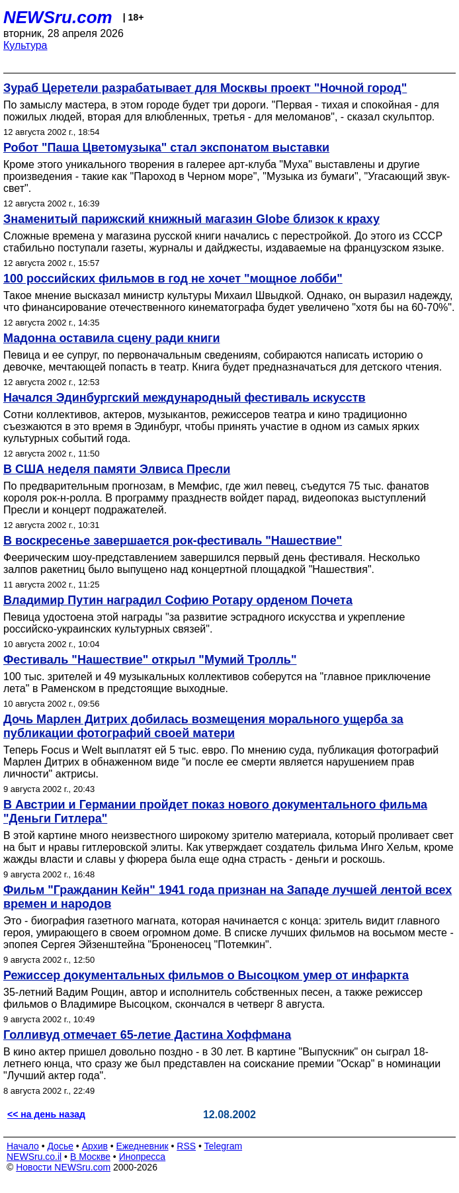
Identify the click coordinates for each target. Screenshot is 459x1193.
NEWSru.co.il (34, 1156)
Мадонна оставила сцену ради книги (111, 338)
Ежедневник (142, 1146)
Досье (60, 1146)
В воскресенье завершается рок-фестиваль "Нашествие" (172, 540)
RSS (186, 1146)
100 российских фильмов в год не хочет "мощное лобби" (173, 278)
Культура (25, 45)
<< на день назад (46, 1114)
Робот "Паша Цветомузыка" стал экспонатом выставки (166, 147)
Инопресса (142, 1156)
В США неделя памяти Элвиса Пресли (116, 469)
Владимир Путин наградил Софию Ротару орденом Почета (178, 600)
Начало (23, 1146)
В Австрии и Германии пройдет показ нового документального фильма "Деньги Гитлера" (215, 811)
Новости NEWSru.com (63, 1167)
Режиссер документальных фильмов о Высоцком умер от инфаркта (206, 975)
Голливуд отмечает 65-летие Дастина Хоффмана (147, 1034)
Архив (95, 1146)
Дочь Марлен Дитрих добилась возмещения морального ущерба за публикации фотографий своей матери (203, 726)
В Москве (90, 1156)
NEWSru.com (57, 17)
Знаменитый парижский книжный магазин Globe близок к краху (191, 219)
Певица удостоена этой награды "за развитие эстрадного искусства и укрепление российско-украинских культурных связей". (204, 623)
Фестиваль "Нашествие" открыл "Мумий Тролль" (149, 659)
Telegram (223, 1146)
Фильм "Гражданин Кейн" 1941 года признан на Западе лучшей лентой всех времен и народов (227, 896)
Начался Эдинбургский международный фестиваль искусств (184, 397)
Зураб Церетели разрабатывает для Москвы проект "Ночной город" (205, 88)
